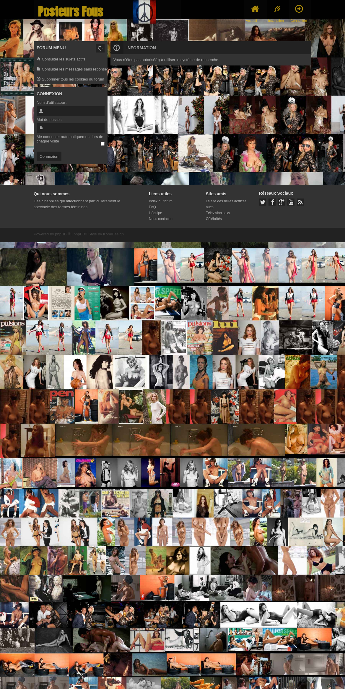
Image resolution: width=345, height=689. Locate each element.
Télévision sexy (218, 213)
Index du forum (160, 201)
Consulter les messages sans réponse (72, 69)
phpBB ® (62, 234)
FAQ (152, 207)
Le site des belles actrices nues (226, 204)
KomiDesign (113, 234)
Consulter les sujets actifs (61, 59)
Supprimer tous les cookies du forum (70, 79)
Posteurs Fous (70, 11)
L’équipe (155, 213)
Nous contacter (161, 219)
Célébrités (214, 219)
